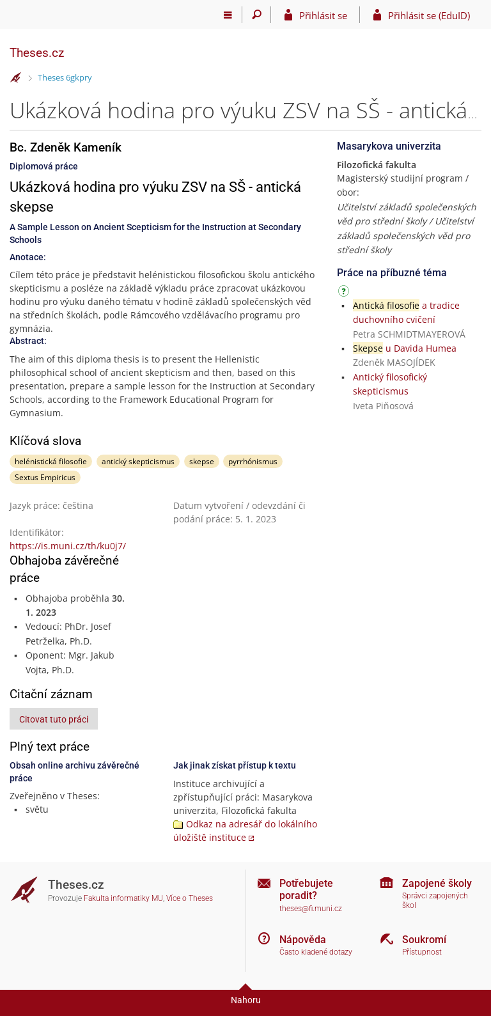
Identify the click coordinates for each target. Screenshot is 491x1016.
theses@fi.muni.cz (310, 908)
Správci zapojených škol (435, 900)
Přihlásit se (323, 15)
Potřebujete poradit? (306, 889)
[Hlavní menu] (228, 14)
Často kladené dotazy (315, 952)
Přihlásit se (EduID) (429, 15)
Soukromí (424, 940)
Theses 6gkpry (65, 77)
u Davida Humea (404, 348)
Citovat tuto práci (53, 719)
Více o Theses (189, 898)
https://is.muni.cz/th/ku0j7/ (68, 546)
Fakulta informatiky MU (123, 898)
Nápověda (302, 940)
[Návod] (345, 293)
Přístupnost (422, 952)
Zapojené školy (437, 883)
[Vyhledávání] (256, 14)
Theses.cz (37, 52)
